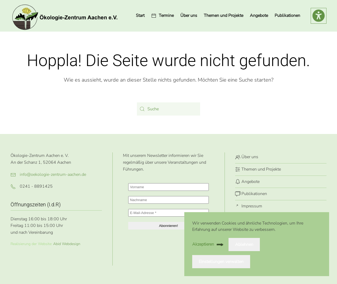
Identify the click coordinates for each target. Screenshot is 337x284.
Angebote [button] (259, 15)
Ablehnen (244, 244)
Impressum (248, 206)
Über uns (188, 15)
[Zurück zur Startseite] (64, 16)
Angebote (247, 182)
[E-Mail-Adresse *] (168, 213)
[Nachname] (168, 200)
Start (140, 15)
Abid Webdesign (66, 243)
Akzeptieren (203, 244)
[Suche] (168, 109)
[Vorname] (168, 187)
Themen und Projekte (258, 169)
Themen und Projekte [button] (223, 15)
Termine (162, 15)
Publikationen (287, 15)
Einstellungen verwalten (221, 262)
